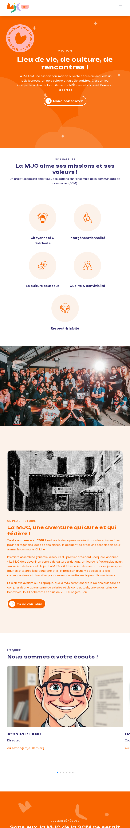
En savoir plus (25, 604)
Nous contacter (64, 101)
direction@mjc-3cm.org (26, 748)
